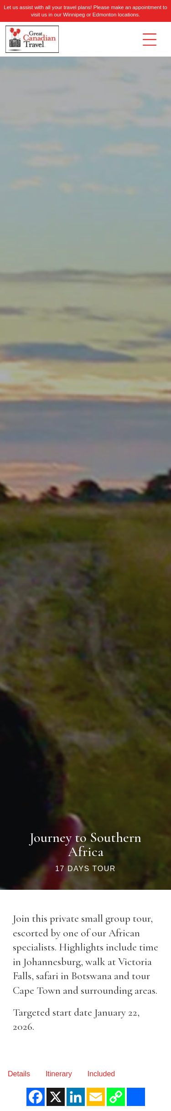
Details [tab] (19, 1074)
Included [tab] (101, 1074)
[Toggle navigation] (149, 39)
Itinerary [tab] (59, 1074)
